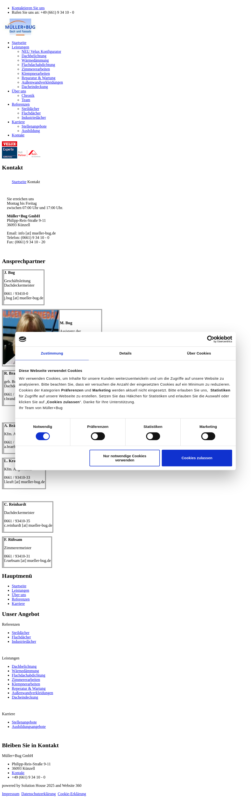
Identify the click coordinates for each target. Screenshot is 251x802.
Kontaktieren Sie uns (28, 8)
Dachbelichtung (24, 666)
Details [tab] (125, 353)
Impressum (10, 794)
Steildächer (20, 633)
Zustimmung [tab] (52, 353)
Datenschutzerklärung (38, 794)
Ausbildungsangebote (29, 726)
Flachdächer (21, 637)
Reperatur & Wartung (29, 688)
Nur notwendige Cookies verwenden (124, 458)
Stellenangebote (24, 722)
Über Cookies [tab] (199, 353)
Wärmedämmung (25, 671)
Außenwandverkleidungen (32, 693)
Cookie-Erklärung (72, 794)
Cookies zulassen (197, 458)
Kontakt (18, 773)
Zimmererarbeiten (26, 680)
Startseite (19, 182)
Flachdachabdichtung (28, 675)
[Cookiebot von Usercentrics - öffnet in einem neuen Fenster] (210, 339)
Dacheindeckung (25, 697)
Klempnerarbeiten (26, 684)
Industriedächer (24, 641)
